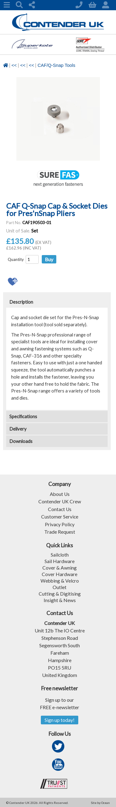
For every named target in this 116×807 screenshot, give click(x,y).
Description (21, 302)
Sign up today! (60, 719)
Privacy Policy (60, 524)
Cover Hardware (59, 573)
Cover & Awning (59, 567)
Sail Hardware (60, 560)
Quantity (16, 259)
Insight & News (60, 599)
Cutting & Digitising (60, 593)
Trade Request (59, 531)
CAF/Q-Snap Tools (56, 65)
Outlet (60, 586)
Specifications (23, 416)
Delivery (18, 429)
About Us (59, 494)
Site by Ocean (100, 802)
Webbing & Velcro (59, 580)
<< (14, 65)
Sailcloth (59, 554)
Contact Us (60, 509)
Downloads (20, 441)
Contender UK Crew (59, 501)
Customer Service (59, 516)
